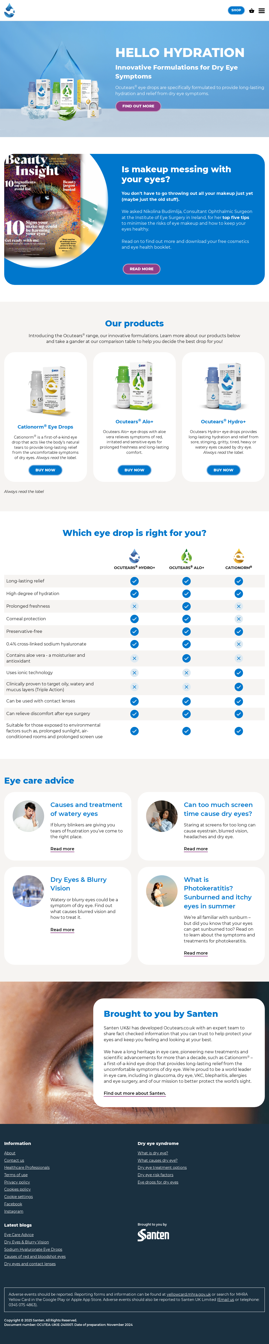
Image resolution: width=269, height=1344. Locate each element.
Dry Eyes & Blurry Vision (26, 1242)
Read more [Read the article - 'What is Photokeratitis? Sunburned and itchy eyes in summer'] (196, 953)
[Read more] (142, 269)
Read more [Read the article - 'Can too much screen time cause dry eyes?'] (196, 848)
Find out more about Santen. (135, 1093)
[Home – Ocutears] (9, 10)
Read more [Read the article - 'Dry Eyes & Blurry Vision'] (62, 929)
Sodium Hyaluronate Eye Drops (33, 1249)
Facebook (13, 1204)
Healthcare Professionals (27, 1167)
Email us (226, 1299)
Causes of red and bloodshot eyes (35, 1256)
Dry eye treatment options (162, 1167)
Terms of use (16, 1175)
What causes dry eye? (158, 1160)
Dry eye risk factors (155, 1175)
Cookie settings (18, 1196)
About (9, 1153)
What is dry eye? (153, 1153)
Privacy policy (17, 1182)
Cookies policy (17, 1189)
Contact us (14, 1160)
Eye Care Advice (19, 1234)
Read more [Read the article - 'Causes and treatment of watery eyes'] (62, 848)
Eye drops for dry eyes (158, 1182)
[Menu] (261, 10)
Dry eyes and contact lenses (30, 1264)
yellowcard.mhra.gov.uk (189, 1294)
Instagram (13, 1211)
